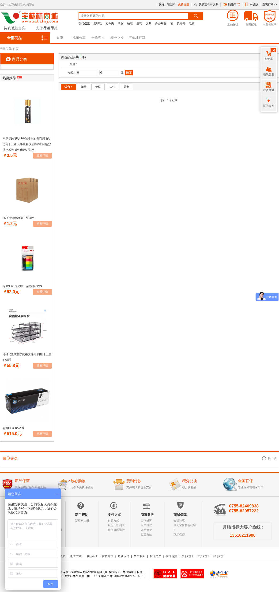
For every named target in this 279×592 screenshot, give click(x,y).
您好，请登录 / (168, 4)
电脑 (192, 23)
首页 (60, 38)
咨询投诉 (146, 520)
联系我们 (219, 556)
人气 (112, 87)
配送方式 (76, 556)
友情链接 (171, 556)
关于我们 (187, 556)
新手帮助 (81, 515)
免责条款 (146, 534)
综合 (68, 87)
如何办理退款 (116, 530)
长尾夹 (181, 23)
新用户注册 (82, 520)
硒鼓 (130, 23)
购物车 (234, 4)
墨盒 (120, 23)
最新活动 (92, 556)
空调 (139, 23)
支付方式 (114, 515)
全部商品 (14, 38)
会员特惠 (179, 520)
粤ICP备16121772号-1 (128, 576)
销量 (84, 87)
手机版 (254, 4)
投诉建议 (155, 556)
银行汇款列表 (116, 525)
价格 (98, 87)
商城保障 (180, 515)
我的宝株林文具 (209, 4)
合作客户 (98, 38)
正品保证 (179, 534)
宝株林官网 (137, 38)
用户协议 (146, 525)
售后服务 (139, 556)
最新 (126, 87)
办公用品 (160, 23)
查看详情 (42, 155)
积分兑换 (117, 38)
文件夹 (110, 23)
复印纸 (97, 23)
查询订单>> (269, 4)
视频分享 (79, 38)
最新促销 (123, 556)
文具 (148, 23)
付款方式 (113, 520)
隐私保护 (146, 530)
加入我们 (203, 556)
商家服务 (147, 515)
